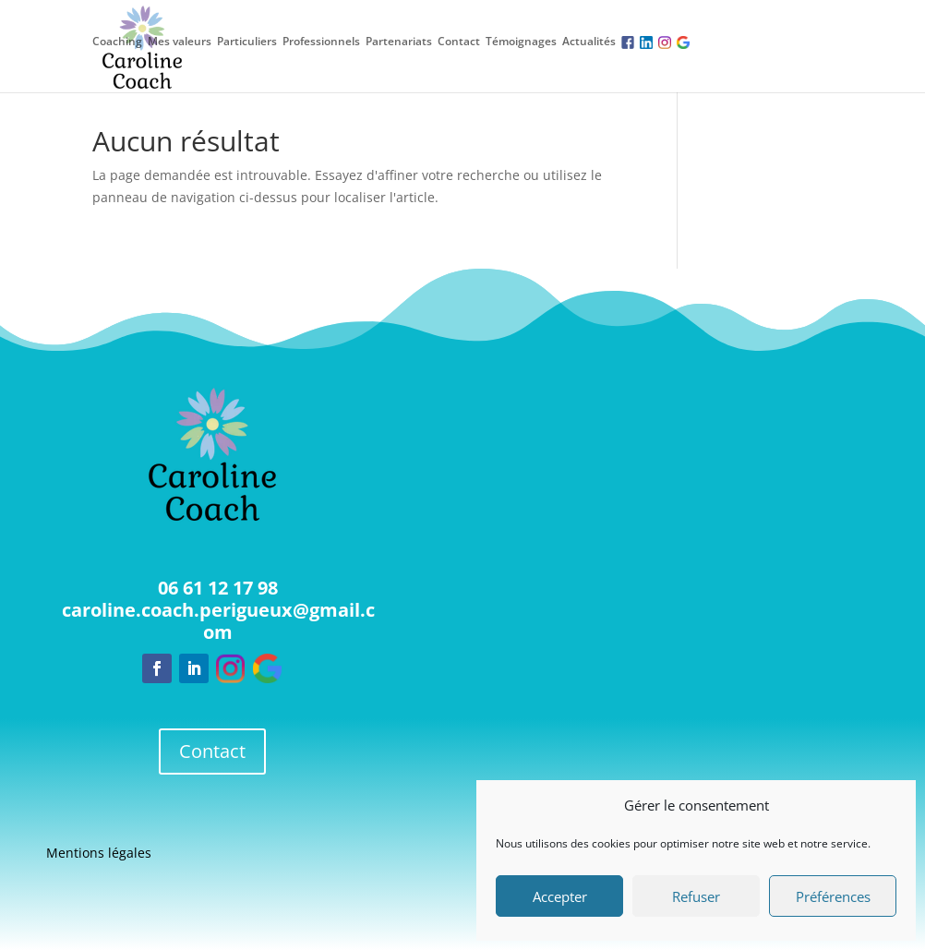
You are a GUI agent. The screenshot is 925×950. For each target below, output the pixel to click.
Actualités (589, 41)
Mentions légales (98, 854)
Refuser (696, 896)
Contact (459, 41)
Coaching (117, 41)
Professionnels (321, 41)
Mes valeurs (179, 41)
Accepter (560, 896)
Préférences (833, 896)
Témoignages (521, 41)
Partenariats (399, 41)
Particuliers (247, 41)
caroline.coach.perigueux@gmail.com (218, 620)
